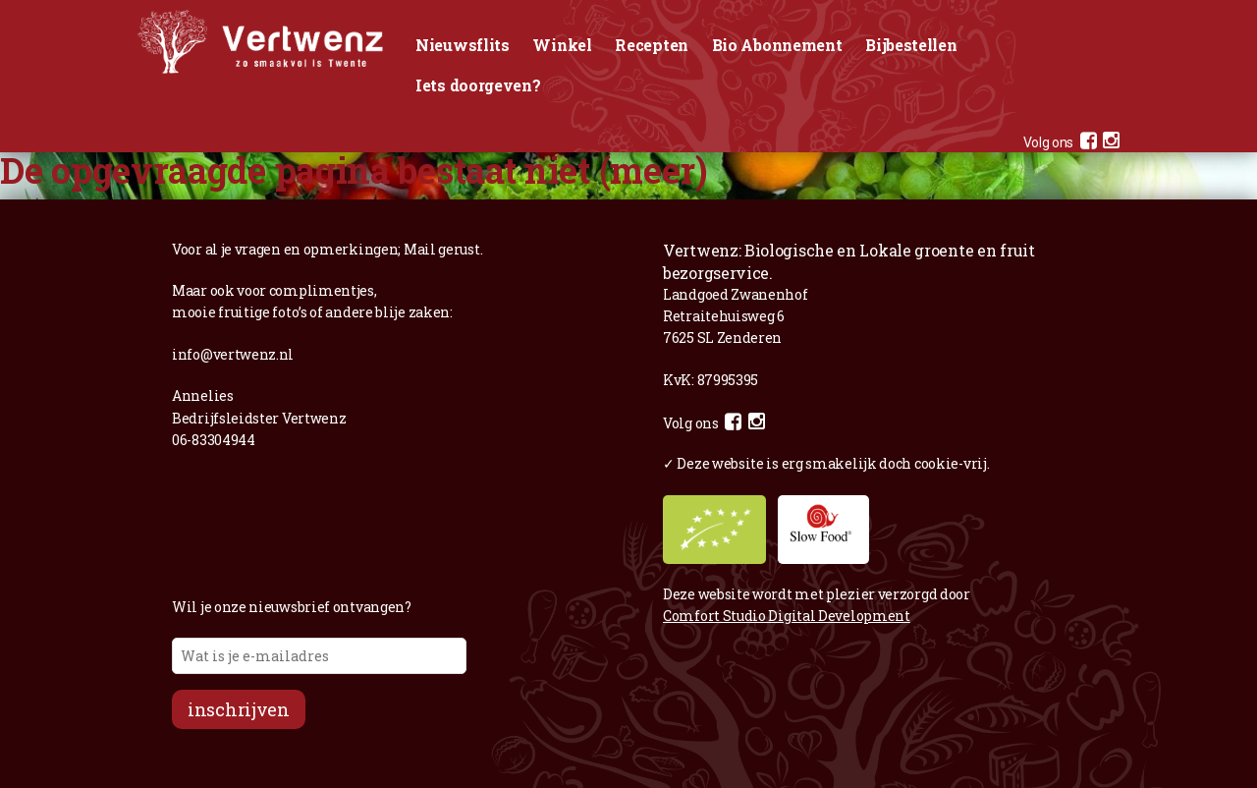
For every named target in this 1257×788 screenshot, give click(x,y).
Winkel (561, 44)
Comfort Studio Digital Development (786, 615)
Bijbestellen (910, 44)
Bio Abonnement (777, 44)
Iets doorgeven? (478, 85)
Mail (420, 249)
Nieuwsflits (462, 44)
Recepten (651, 44)
